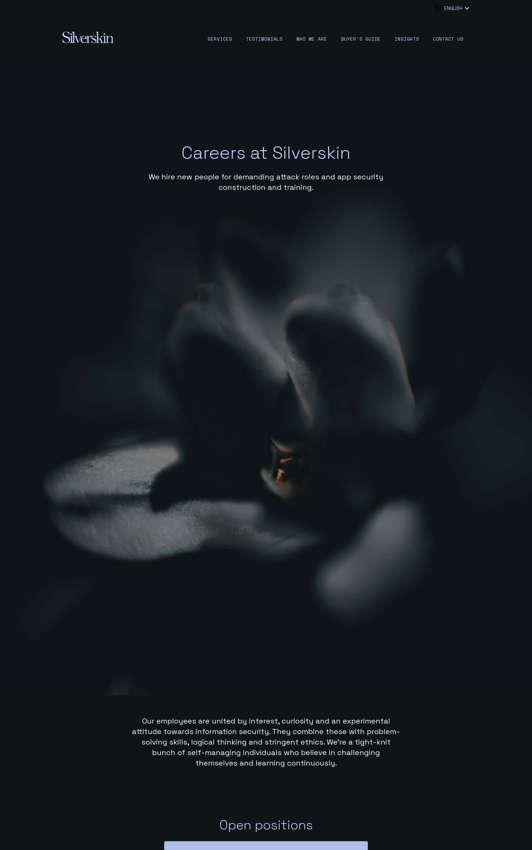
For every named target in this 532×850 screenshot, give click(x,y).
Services (220, 39)
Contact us (448, 39)
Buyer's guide (361, 39)
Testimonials (264, 39)
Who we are (312, 39)
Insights (407, 39)
